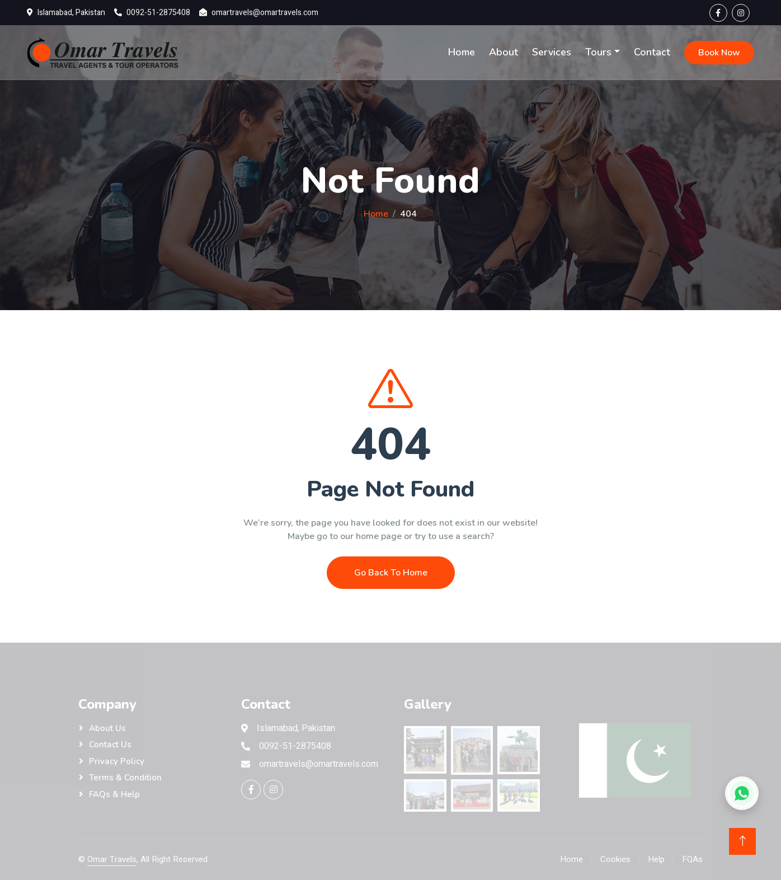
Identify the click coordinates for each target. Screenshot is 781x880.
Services (551, 52)
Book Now (719, 52)
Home (461, 52)
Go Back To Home (390, 577)
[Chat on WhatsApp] (742, 793)
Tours (598, 52)
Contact (652, 52)
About (503, 52)
